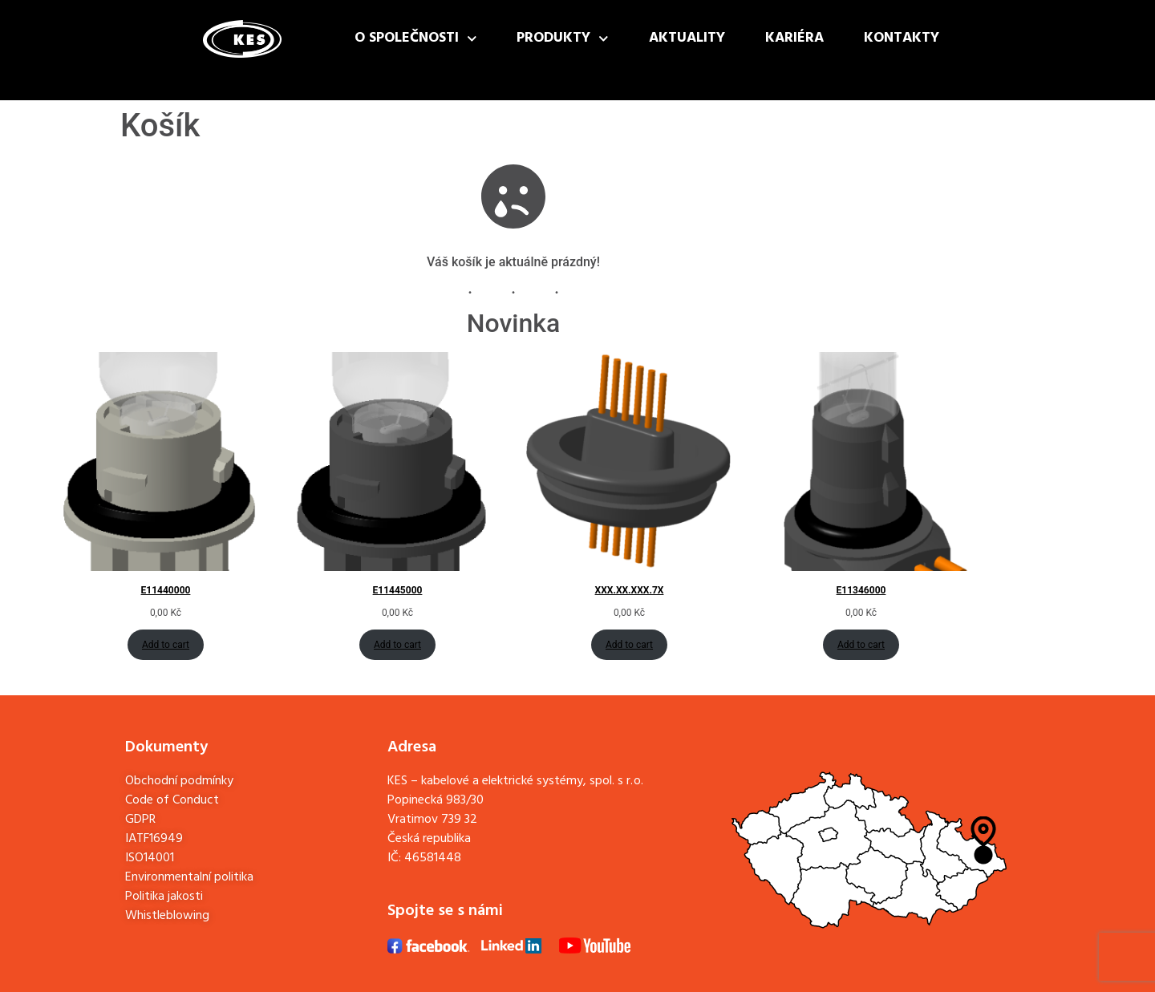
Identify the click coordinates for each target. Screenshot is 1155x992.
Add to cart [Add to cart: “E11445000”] (397, 644)
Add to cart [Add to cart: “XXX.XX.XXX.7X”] (629, 644)
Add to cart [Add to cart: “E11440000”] (165, 644)
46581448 (432, 858)
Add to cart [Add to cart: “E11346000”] (861, 644)
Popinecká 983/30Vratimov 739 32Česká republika (435, 819)
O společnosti (416, 39)
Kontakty (901, 38)
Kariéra (794, 38)
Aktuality (687, 38)
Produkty (563, 39)
